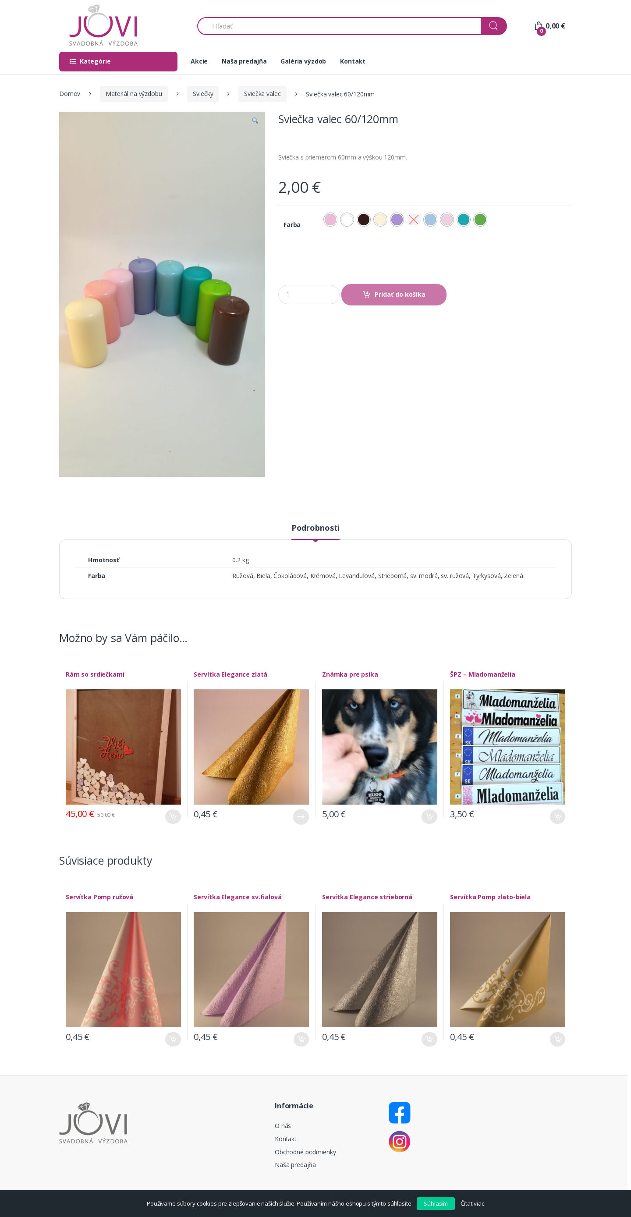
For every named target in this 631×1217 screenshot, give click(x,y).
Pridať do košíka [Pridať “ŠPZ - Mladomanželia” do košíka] (557, 816)
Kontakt (352, 61)
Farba (292, 225)
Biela (263, 575)
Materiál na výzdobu (134, 93)
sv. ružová (455, 575)
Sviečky (203, 93)
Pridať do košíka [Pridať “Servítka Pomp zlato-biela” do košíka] (557, 1039)
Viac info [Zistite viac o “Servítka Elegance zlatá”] (301, 817)
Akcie (199, 61)
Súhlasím (436, 1203)
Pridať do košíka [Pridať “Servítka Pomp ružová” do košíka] (173, 1039)
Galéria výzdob (303, 61)
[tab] (315, 531)
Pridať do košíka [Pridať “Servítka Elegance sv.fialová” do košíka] (301, 1039)
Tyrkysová (486, 575)
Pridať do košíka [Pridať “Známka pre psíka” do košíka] (429, 816)
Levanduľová (356, 575)
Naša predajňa (244, 61)
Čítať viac (472, 1203)
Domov (69, 93)
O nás (283, 1125)
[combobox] (339, 26)
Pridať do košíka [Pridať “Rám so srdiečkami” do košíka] (173, 816)
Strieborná (392, 575)
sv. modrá (424, 575)
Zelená (513, 575)
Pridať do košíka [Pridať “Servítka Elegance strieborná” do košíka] (429, 1039)
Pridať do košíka (400, 294)
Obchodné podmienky (305, 1152)
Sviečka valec (262, 93)
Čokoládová (290, 575)
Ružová (242, 575)
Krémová (323, 575)
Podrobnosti (315, 528)
